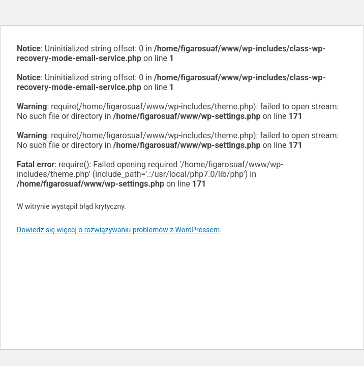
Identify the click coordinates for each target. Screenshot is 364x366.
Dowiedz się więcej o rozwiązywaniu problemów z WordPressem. (119, 230)
